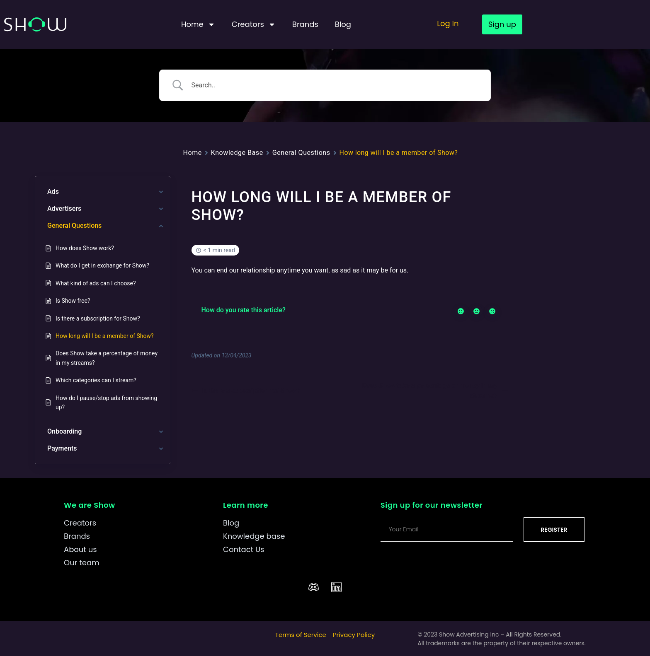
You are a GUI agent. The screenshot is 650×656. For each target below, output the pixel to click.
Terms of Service (300, 634)
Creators (254, 24)
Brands (305, 24)
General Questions (301, 153)
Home (198, 24)
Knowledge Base (237, 153)
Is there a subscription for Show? (246, 390)
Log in (447, 23)
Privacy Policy (354, 634)
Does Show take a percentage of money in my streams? (435, 390)
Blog (343, 24)
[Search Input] (335, 85)
